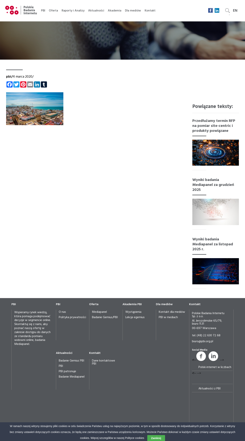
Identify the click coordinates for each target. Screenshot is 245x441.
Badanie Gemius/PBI (105, 317)
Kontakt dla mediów (172, 312)
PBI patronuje (67, 371)
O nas (62, 312)
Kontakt (150, 10)
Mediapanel (99, 312)
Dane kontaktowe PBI (103, 362)
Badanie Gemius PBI (71, 360)
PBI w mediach (168, 317)
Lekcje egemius (135, 317)
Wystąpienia (133, 312)
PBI (43, 10)
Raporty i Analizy (73, 10)
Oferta (53, 10)
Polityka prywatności (72, 317)
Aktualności (96, 10)
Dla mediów (133, 10)
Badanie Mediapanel (72, 376)
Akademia (114, 10)
